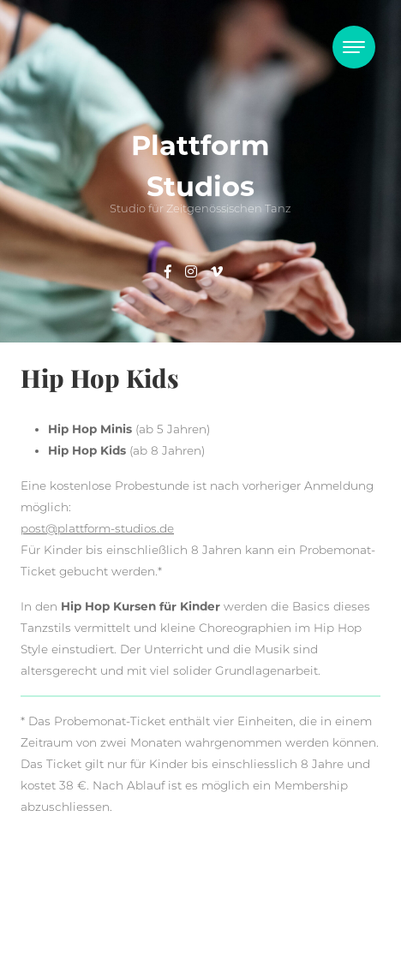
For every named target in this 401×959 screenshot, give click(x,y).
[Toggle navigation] (353, 47)
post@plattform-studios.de (97, 528)
